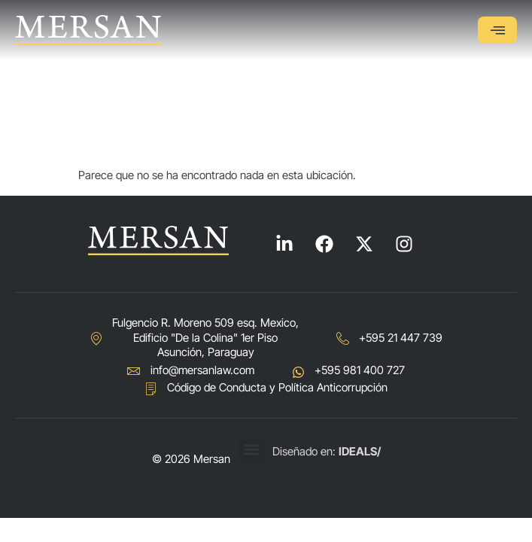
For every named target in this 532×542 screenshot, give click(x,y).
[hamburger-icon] (497, 30)
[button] (251, 449)
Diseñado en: (326, 451)
